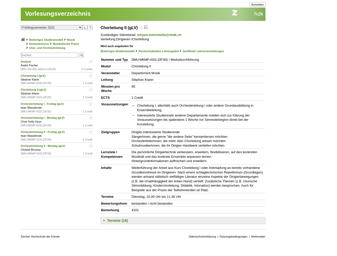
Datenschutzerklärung (202, 236)
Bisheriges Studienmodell (46, 39)
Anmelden (257, 4)
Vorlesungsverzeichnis (58, 13)
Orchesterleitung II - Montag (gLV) (43, 145)
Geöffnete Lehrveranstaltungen (203, 51)
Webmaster (258, 236)
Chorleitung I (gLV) (33, 75)
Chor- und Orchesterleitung (47, 47)
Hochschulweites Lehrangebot (159, 51)
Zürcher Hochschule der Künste (40, 236)
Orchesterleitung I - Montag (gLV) (43, 117)
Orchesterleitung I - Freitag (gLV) (43, 103)
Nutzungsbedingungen (234, 236)
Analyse (26, 61)
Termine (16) (117, 221)
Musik (71, 39)
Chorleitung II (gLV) (34, 89)
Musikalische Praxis (66, 43)
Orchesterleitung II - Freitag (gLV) (43, 131)
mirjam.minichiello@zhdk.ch (159, 35)
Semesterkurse (39, 43)
